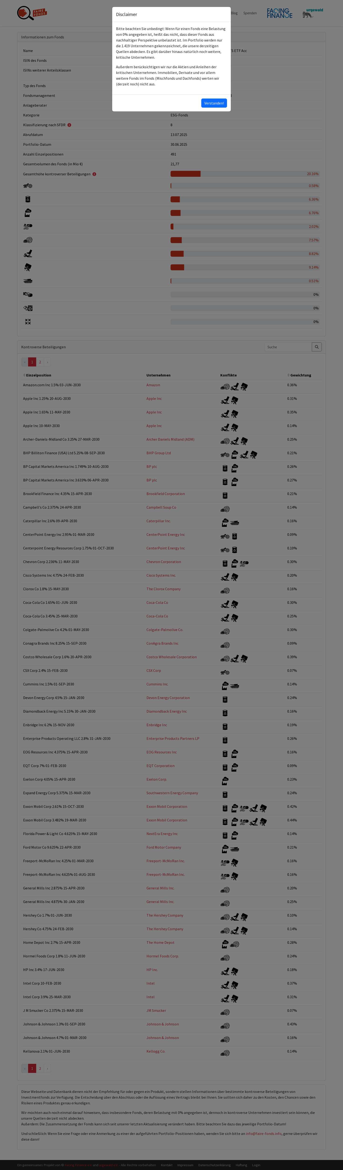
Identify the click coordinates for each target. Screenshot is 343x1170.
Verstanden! (214, 103)
